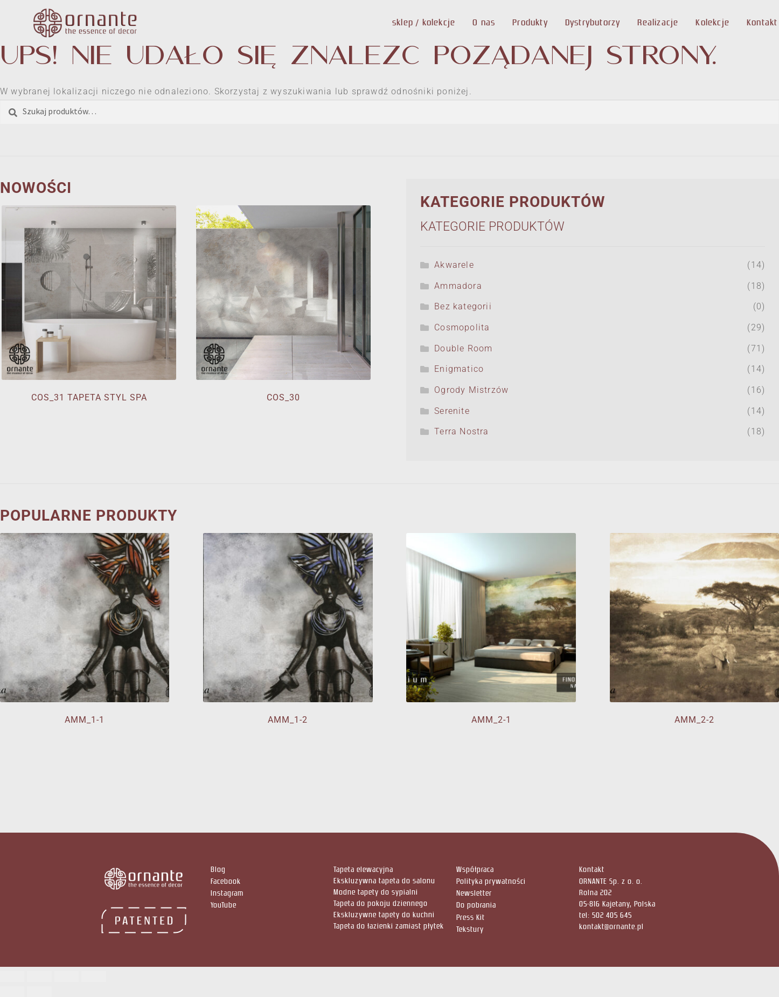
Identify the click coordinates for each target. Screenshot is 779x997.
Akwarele (454, 265)
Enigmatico (459, 369)
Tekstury (470, 929)
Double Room (463, 348)
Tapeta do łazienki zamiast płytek (388, 926)
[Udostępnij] (66, 976)
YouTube (224, 905)
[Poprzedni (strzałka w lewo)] (12, 991)
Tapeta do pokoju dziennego (380, 903)
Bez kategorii (463, 306)
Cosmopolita (462, 327)
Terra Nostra (461, 431)
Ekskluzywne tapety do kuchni (384, 915)
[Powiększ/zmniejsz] (12, 976)
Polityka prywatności (491, 881)
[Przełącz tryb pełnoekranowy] (39, 976)
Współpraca (475, 870)
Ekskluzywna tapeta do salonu (384, 881)
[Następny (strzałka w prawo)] (39, 991)
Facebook (226, 881)
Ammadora (458, 286)
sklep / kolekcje (423, 22)
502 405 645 (612, 915)
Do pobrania (476, 905)
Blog (218, 870)
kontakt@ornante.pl (611, 927)
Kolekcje (712, 22)
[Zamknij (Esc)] (93, 976)
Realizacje (657, 22)
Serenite (452, 411)
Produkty (530, 22)
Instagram (227, 893)
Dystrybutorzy (593, 22)
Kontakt (762, 22)
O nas (483, 22)
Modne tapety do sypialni (375, 892)
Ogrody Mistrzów (471, 390)
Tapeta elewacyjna (363, 870)
